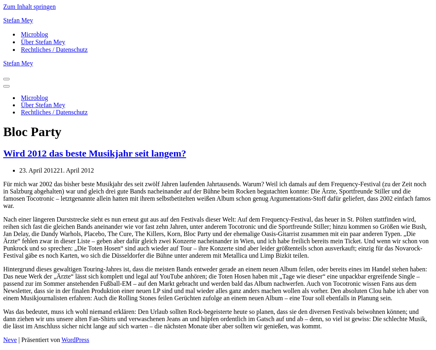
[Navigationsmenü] (6, 79)
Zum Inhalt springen (29, 6)
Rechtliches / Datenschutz (54, 49)
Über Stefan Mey (43, 42)
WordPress (75, 339)
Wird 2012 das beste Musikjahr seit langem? (94, 153)
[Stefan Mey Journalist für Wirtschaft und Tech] (218, 20)
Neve (10, 339)
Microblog (34, 34)
